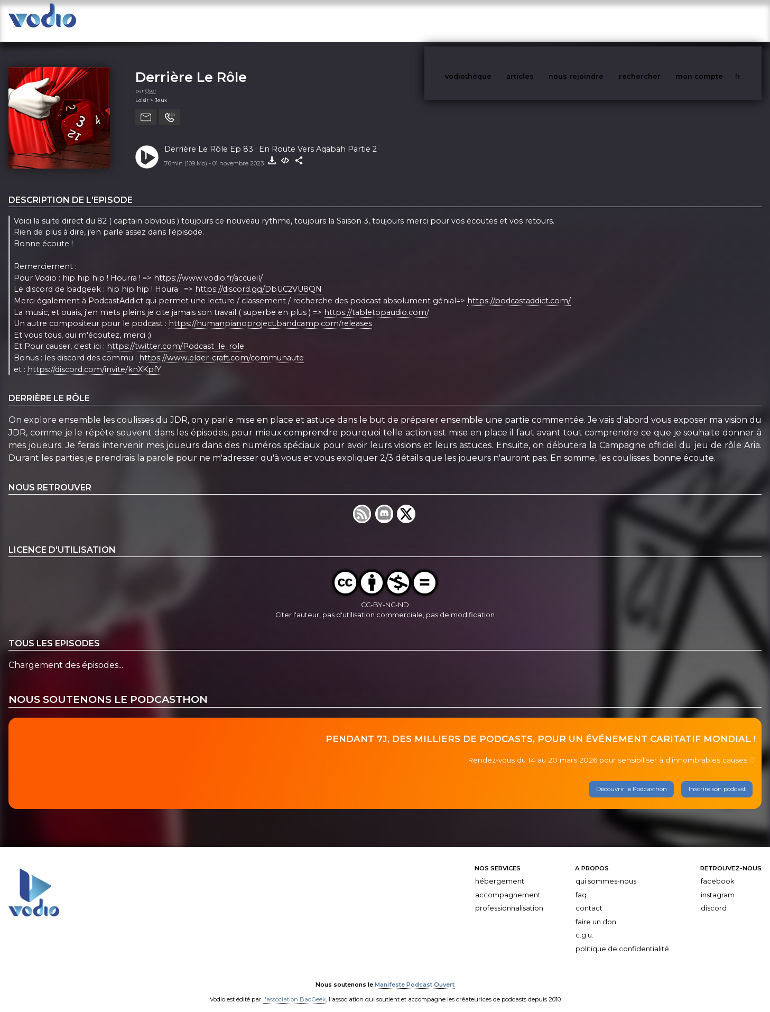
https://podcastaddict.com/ (519, 290)
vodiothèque (493, 20)
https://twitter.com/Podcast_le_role (175, 336)
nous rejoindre (597, 20)
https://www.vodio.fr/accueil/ (208, 267)
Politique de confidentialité (622, 938)
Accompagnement (508, 884)
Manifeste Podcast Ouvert (414, 974)
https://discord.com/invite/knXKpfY (94, 359)
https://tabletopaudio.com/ (376, 302)
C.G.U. (584, 925)
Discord (714, 898)
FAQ (581, 884)
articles (544, 20)
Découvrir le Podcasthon (631, 778)
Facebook (717, 871)
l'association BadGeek (294, 988)
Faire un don (596, 911)
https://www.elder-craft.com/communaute (221, 347)
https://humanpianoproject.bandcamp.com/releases (270, 313)
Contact (589, 898)
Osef (150, 80)
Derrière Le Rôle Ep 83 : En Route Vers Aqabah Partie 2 (270, 138)
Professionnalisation (509, 898)
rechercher (659, 20)
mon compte (716, 20)
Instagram (718, 884)
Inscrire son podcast (717, 778)
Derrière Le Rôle (191, 66)
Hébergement (499, 871)
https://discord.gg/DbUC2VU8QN (258, 279)
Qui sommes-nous (606, 871)
